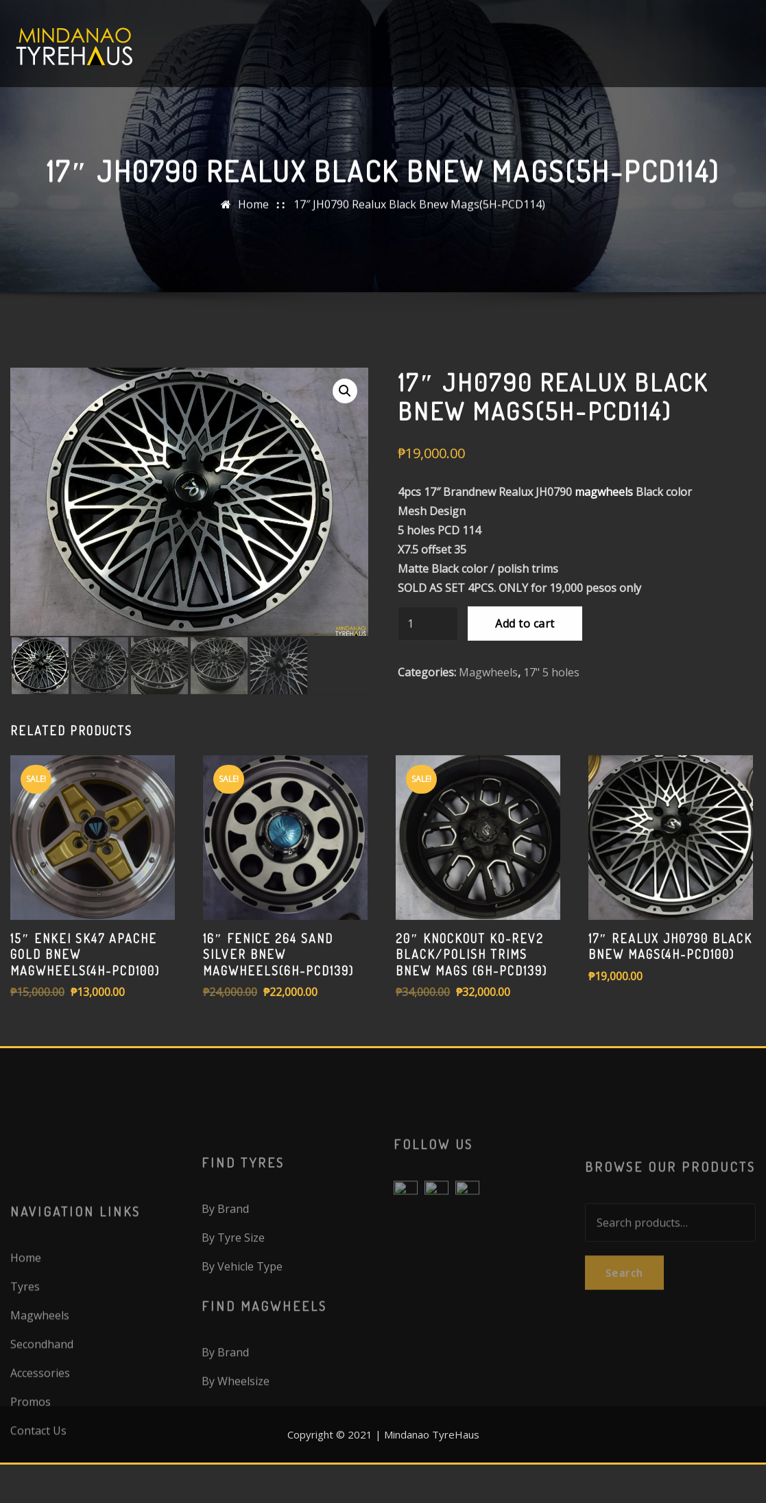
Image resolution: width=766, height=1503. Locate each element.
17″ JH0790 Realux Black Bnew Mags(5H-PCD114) (419, 213)
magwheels (604, 574)
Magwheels (488, 754)
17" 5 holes (551, 754)
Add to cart (524, 705)
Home (253, 213)
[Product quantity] (428, 706)
